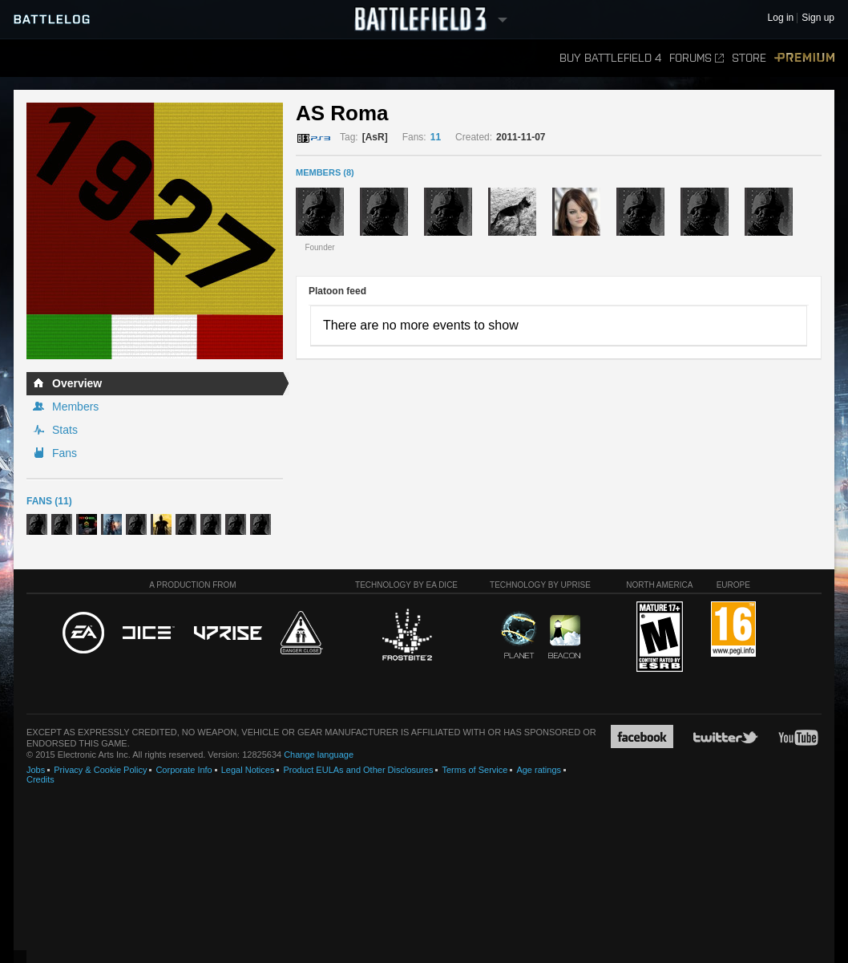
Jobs (35, 770)
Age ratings (538, 770)
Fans (64, 453)
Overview (77, 383)
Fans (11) (49, 501)
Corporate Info (183, 770)
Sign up (818, 18)
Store (749, 58)
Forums (696, 58)
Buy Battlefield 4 (610, 58)
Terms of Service (474, 770)
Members (75, 406)
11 (435, 137)
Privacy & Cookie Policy (100, 770)
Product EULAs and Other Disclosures (358, 770)
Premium (804, 58)
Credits (40, 779)
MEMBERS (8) (325, 172)
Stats (65, 429)
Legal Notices (248, 770)
